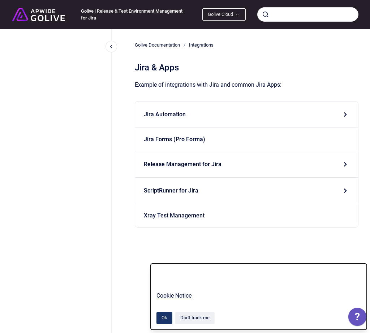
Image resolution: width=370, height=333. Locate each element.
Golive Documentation (157, 45)
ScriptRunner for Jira (171, 190)
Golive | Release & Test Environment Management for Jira (131, 14)
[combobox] (308, 14)
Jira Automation (165, 114)
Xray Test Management (174, 215)
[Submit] (265, 14)
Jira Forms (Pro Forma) (174, 139)
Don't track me (195, 317)
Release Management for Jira (182, 164)
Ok (164, 317)
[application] (357, 318)
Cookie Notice (174, 295)
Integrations (201, 45)
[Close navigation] (111, 46)
